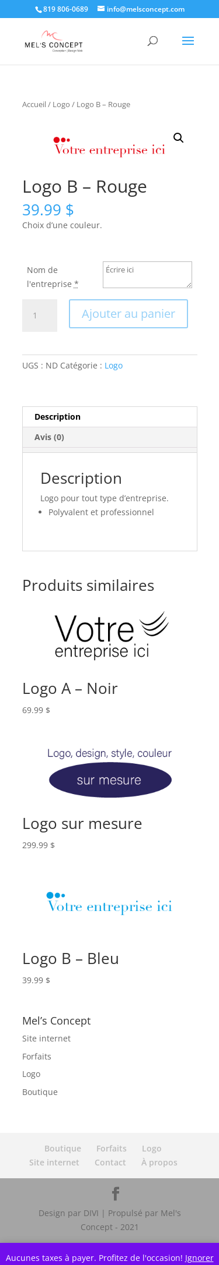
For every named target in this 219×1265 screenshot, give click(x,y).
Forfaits (36, 1056)
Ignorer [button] (199, 1257)
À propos (159, 1162)
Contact (110, 1162)
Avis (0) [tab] (49, 436)
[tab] (109, 450)
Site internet (46, 1038)
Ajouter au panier (128, 313)
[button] (178, 137)
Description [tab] (57, 416)
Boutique (40, 1091)
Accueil (34, 104)
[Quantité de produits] (39, 315)
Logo (61, 104)
